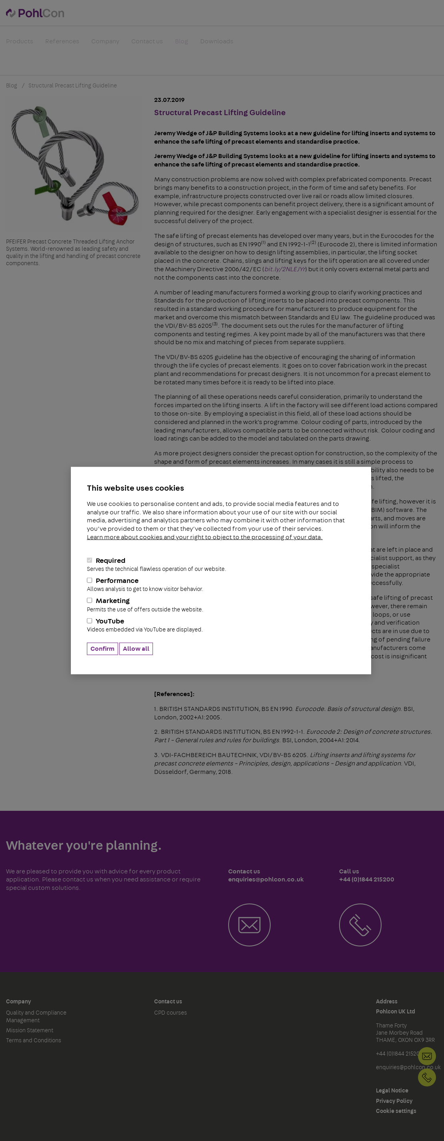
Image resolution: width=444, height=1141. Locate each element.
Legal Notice (392, 1091)
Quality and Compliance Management (36, 1016)
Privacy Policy (394, 1101)
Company (105, 46)
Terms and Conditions (33, 1041)
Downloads (216, 46)
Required (221, 564)
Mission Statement (29, 1030)
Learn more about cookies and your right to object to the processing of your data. (205, 537)
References (62, 46)
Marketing (221, 605)
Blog (181, 46)
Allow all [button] (136, 649)
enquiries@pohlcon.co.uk (408, 1067)
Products (19, 46)
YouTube (221, 625)
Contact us (147, 46)
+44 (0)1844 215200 (427, 1077)
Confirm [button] (102, 649)
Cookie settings (396, 1111)
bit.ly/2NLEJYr (284, 269)
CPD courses (170, 1013)
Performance (221, 585)
